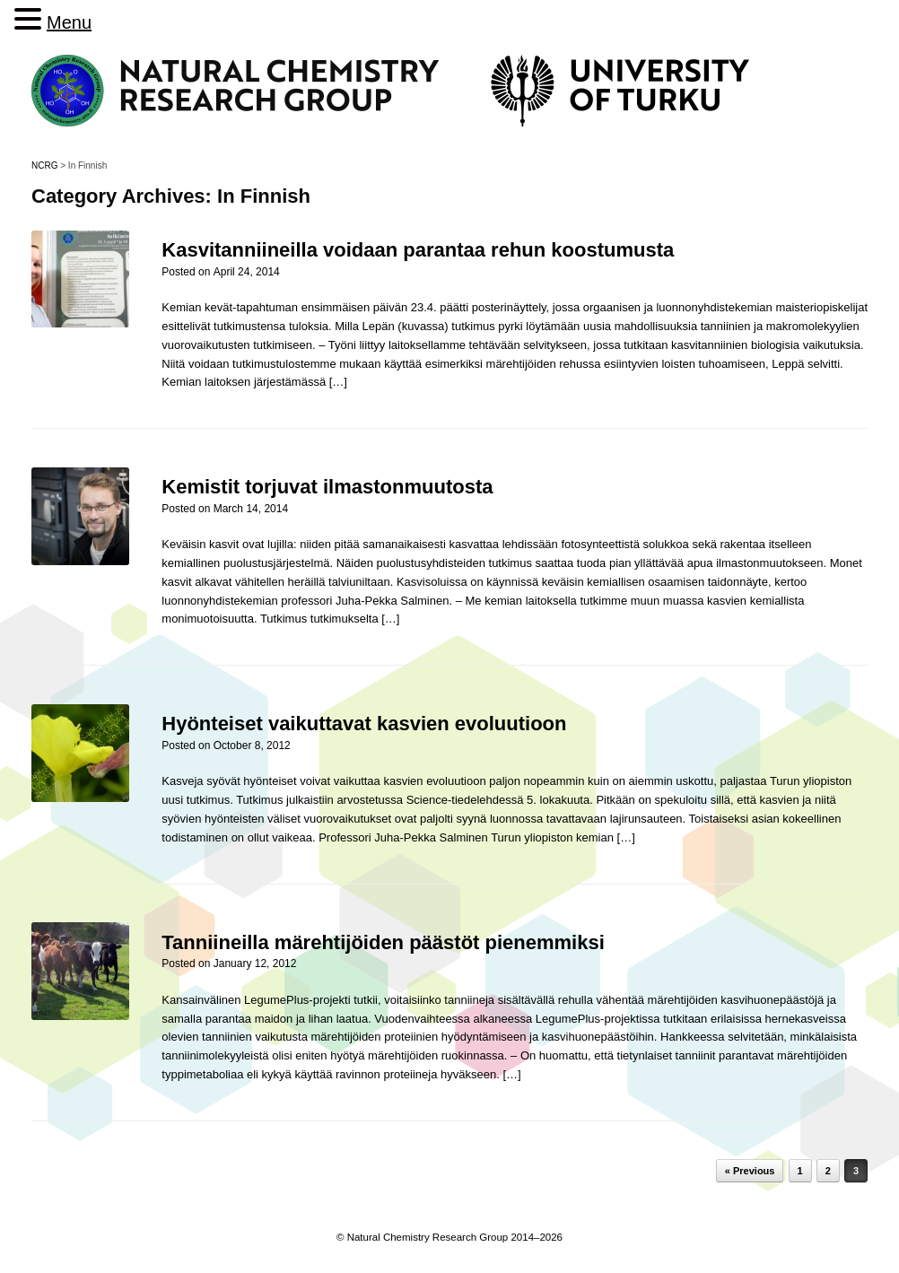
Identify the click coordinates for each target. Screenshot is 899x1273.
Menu (69, 22)
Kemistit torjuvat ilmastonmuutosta (327, 486)
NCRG (44, 165)
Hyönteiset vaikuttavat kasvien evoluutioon (363, 723)
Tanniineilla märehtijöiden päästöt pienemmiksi (383, 942)
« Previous (750, 1170)
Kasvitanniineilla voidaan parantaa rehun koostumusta (417, 250)
